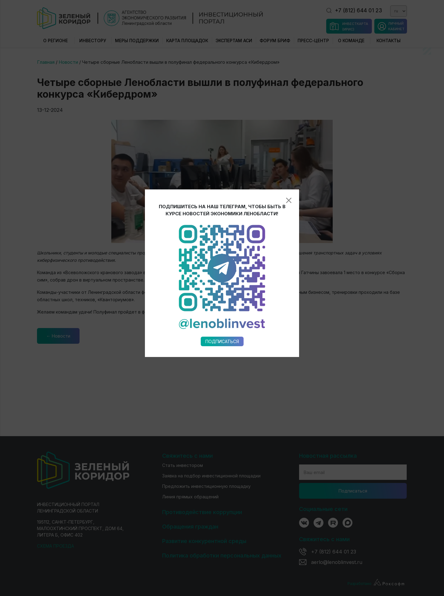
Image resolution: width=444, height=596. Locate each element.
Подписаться (222, 274)
